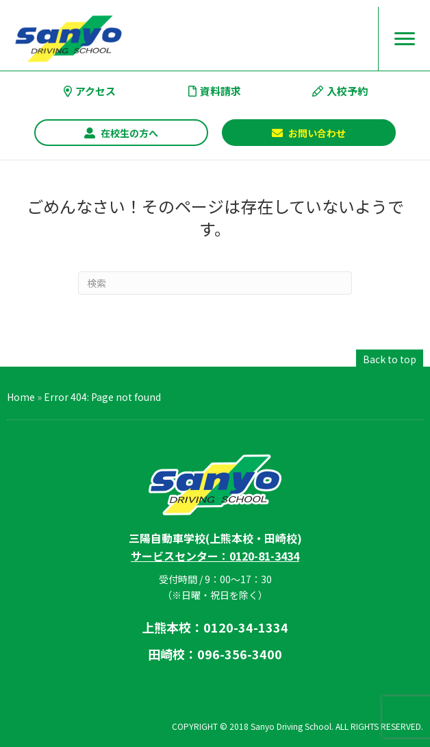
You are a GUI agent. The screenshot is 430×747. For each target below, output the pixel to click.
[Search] (215, 283)
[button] (121, 132)
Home (21, 397)
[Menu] (404, 39)
